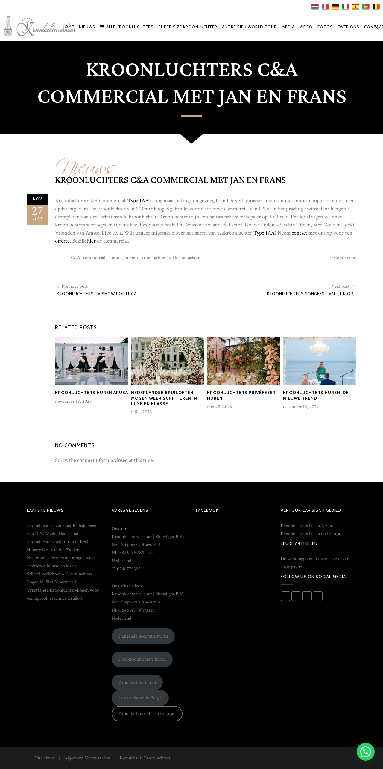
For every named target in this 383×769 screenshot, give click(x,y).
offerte (62, 241)
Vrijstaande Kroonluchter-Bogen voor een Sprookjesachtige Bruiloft (63, 594)
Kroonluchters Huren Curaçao (147, 713)
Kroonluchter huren (137, 682)
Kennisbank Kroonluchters (145, 758)
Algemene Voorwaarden (87, 758)
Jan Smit (130, 258)
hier (91, 241)
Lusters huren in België (140, 698)
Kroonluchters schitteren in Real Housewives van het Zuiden (57, 546)
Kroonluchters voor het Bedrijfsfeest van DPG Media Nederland (61, 530)
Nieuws (85, 162)
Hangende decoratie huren (143, 636)
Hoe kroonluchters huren (142, 659)
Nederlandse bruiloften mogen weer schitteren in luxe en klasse (61, 562)
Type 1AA (138, 200)
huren (113, 258)
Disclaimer (44, 758)
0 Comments (342, 258)
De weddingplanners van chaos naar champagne (315, 563)
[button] (366, 752)
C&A (75, 258)
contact (299, 232)
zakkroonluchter (184, 258)
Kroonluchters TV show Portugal (98, 293)
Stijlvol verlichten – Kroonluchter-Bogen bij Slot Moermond (59, 578)
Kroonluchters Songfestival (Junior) (311, 293)
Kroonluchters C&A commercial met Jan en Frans (170, 180)
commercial (94, 258)
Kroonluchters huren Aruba (307, 526)
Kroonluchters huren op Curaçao (312, 534)
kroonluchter (153, 258)
